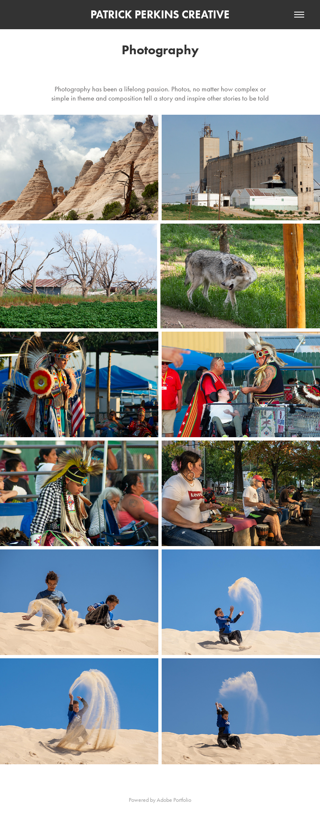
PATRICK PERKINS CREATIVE (160, 14)
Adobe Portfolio (174, 799)
